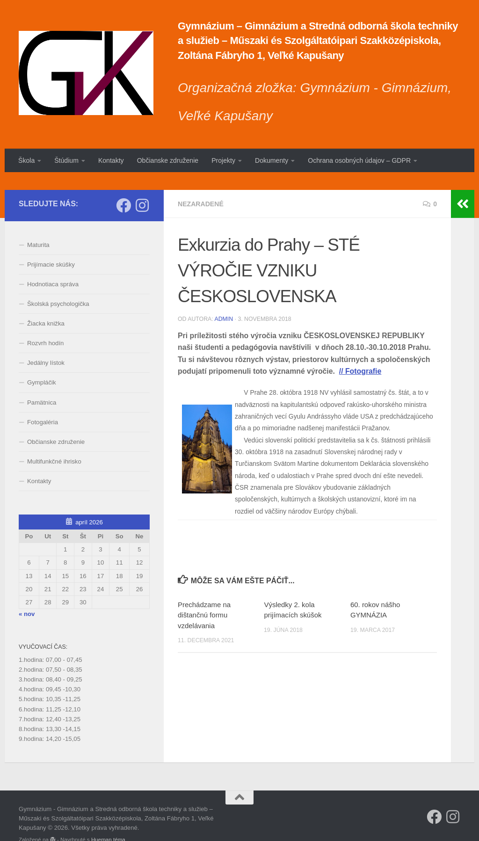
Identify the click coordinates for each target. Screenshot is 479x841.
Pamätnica (41, 384)
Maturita (38, 227)
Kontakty (111, 160)
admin (223, 301)
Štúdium (66, 160)
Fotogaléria (42, 404)
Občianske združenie (167, 160)
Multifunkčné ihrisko (54, 443)
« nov (27, 596)
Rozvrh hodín (45, 325)
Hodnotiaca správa (53, 266)
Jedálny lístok (46, 345)
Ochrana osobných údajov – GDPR (359, 160)
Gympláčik (41, 365)
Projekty (223, 160)
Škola (26, 160)
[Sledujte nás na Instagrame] (142, 187)
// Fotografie (360, 354)
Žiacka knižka (46, 306)
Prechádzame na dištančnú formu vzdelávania (204, 597)
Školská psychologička (58, 286)
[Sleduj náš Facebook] (123, 187)
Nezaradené (201, 186)
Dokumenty (271, 160)
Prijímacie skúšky (51, 246)
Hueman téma (108, 822)
